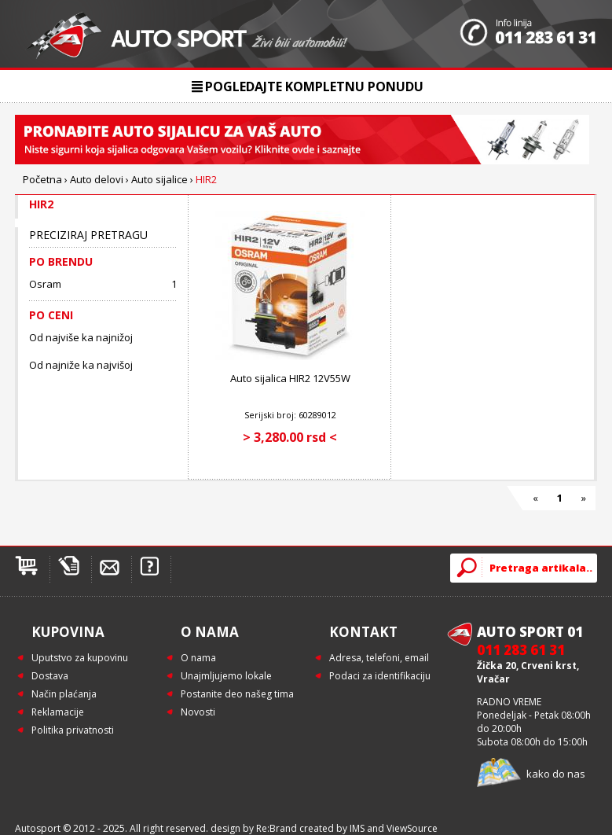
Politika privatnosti (72, 730)
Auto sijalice (159, 179)
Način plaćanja (64, 694)
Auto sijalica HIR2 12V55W (290, 378)
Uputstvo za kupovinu (79, 657)
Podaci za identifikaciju (380, 675)
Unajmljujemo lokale (226, 675)
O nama (198, 657)
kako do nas (555, 774)
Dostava (49, 675)
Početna (42, 179)
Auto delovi (96, 179)
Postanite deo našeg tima (237, 694)
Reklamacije (57, 712)
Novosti (198, 712)
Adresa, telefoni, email (379, 657)
